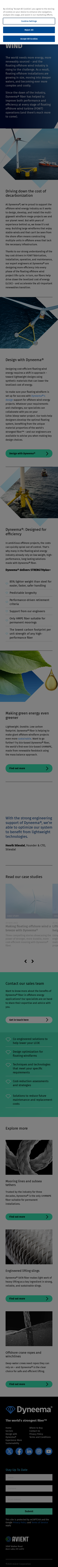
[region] (29, 22)
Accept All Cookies (29, 39)
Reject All (29, 30)
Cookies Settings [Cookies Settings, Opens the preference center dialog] (29, 21)
